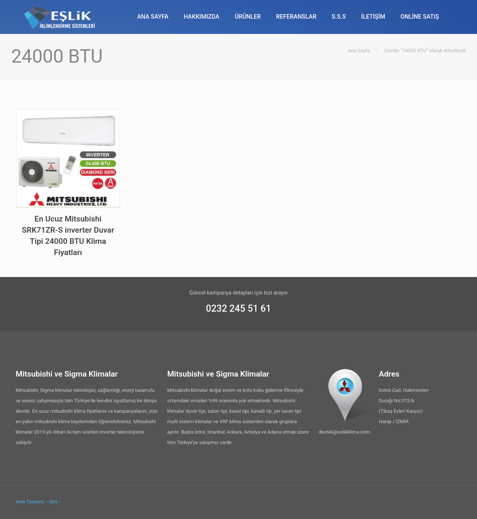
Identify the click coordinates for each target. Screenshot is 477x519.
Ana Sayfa (359, 50)
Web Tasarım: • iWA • (38, 501)
